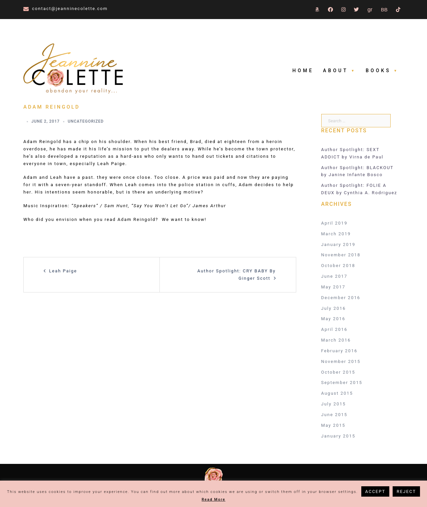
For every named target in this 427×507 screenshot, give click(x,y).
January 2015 (338, 435)
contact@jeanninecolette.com (70, 8)
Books (378, 70)
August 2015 (337, 393)
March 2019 (336, 233)
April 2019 (334, 223)
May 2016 (333, 318)
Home (303, 70)
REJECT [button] (406, 491)
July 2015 (333, 403)
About (335, 70)
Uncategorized (86, 121)
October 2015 (338, 372)
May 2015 (333, 425)
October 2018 (338, 265)
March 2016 (336, 340)
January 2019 (338, 244)
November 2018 (341, 254)
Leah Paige (63, 270)
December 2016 (341, 297)
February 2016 (339, 350)
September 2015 (342, 382)
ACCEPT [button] (375, 491)
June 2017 (334, 276)
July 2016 (333, 308)
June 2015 (334, 414)
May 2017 (333, 286)
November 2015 (341, 361)
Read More (213, 499)
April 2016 (334, 329)
